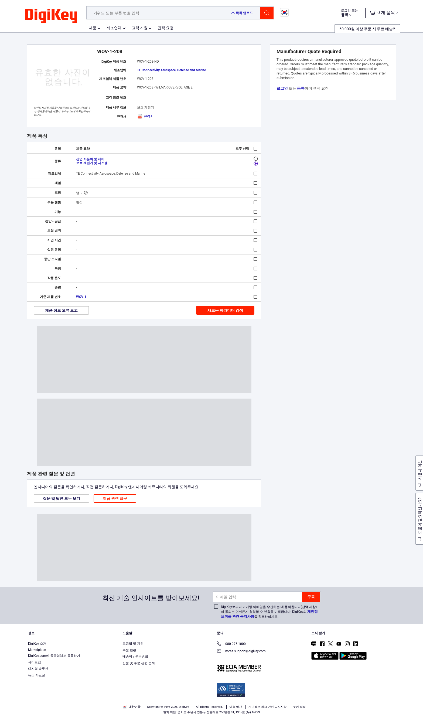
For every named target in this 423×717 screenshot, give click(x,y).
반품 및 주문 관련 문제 (138, 663)
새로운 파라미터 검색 (225, 310)
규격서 (145, 116)
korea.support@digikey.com (241, 651)
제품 (93, 28)
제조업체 (114, 28)
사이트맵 (34, 662)
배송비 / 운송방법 (135, 656)
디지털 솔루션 (38, 669)
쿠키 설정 (299, 707)
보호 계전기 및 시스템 (92, 163)
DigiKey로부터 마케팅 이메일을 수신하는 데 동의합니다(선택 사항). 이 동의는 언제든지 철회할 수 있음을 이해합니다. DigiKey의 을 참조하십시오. (269, 612)
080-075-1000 (231, 644)
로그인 (282, 88)
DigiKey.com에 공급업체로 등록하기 (54, 656)
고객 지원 (140, 28)
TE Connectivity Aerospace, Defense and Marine (171, 70)
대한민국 (132, 707)
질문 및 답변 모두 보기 (61, 498)
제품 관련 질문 (115, 498)
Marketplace (37, 650)
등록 (301, 88)
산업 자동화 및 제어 (90, 159)
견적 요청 (165, 28)
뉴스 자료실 (36, 675)
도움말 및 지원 (133, 643)
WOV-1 (81, 297)
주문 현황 (129, 650)
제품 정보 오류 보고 (61, 310)
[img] (51, 16)
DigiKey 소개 (37, 643)
